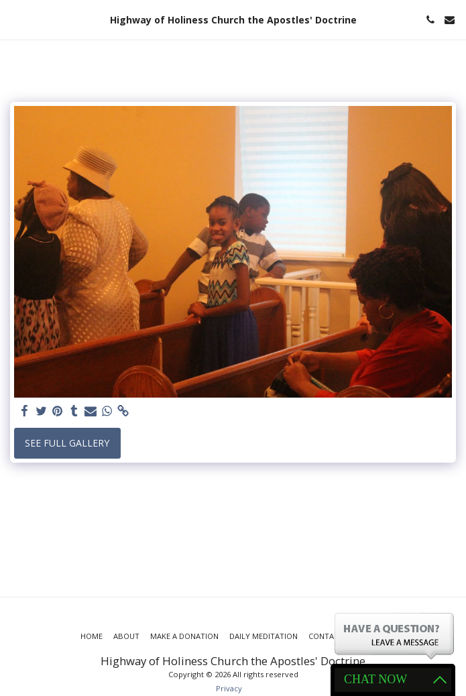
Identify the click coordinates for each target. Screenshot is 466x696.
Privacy (229, 688)
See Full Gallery (67, 443)
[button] (14, 19)
